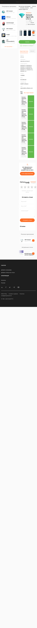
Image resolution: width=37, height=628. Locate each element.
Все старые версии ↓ (29, 92)
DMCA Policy (4, 293)
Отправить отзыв (27, 220)
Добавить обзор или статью (8, 272)
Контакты (3, 280)
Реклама (3, 283)
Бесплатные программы (24, 6)
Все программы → (9, 46)
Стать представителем (27, 173)
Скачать (27, 42)
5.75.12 (29, 21)
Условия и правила (13, 293)
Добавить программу (6, 270)
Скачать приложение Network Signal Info (24, 100)
